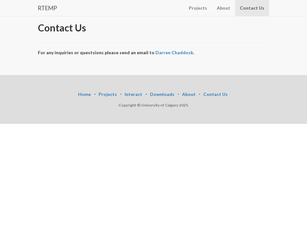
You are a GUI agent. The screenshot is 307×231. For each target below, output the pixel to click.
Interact (133, 94)
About (223, 8)
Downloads (162, 94)
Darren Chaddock (174, 52)
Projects (198, 8)
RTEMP (47, 8)
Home (84, 94)
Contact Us (252, 8)
